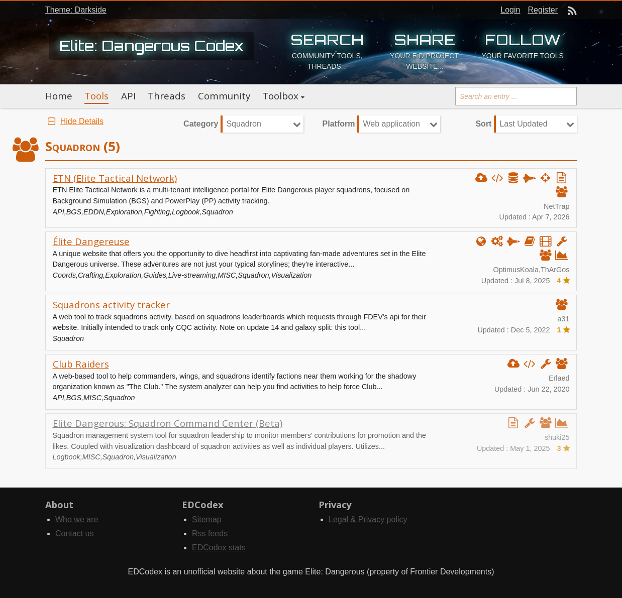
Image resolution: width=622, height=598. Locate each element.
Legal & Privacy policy (368, 519)
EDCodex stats (219, 547)
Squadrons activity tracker (111, 304)
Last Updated (523, 123)
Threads (166, 95)
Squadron (243, 123)
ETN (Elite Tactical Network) (115, 178)
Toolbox (280, 95)
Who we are (76, 519)
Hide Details (74, 121)
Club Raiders (81, 363)
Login (510, 10)
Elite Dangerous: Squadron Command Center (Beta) (167, 423)
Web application (391, 123)
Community (224, 95)
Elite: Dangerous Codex (151, 46)
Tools (96, 95)
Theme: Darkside (76, 10)
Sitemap (207, 519)
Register (543, 10)
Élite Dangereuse (91, 241)
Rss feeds (210, 533)
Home (58, 95)
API (128, 95)
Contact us (74, 533)
